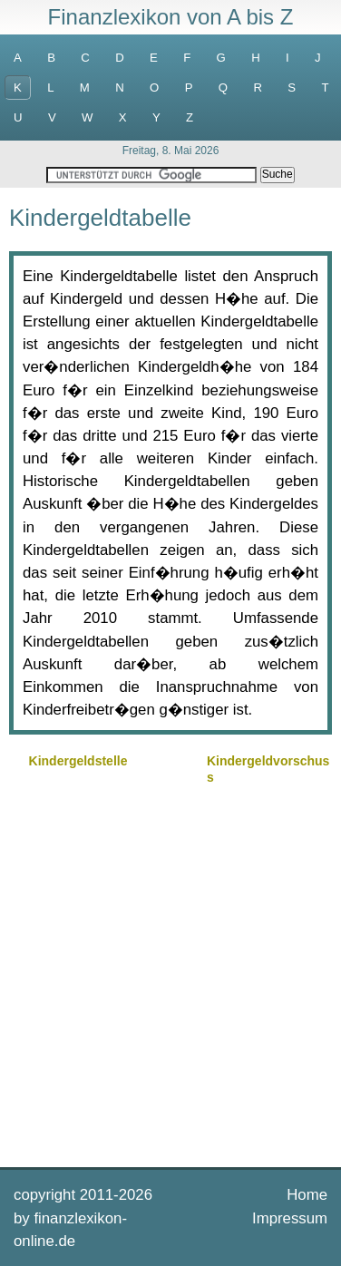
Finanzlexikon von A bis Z (171, 17)
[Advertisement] (170, 973)
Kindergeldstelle (78, 761)
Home (307, 1194)
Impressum (289, 1218)
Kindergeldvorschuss (268, 769)
